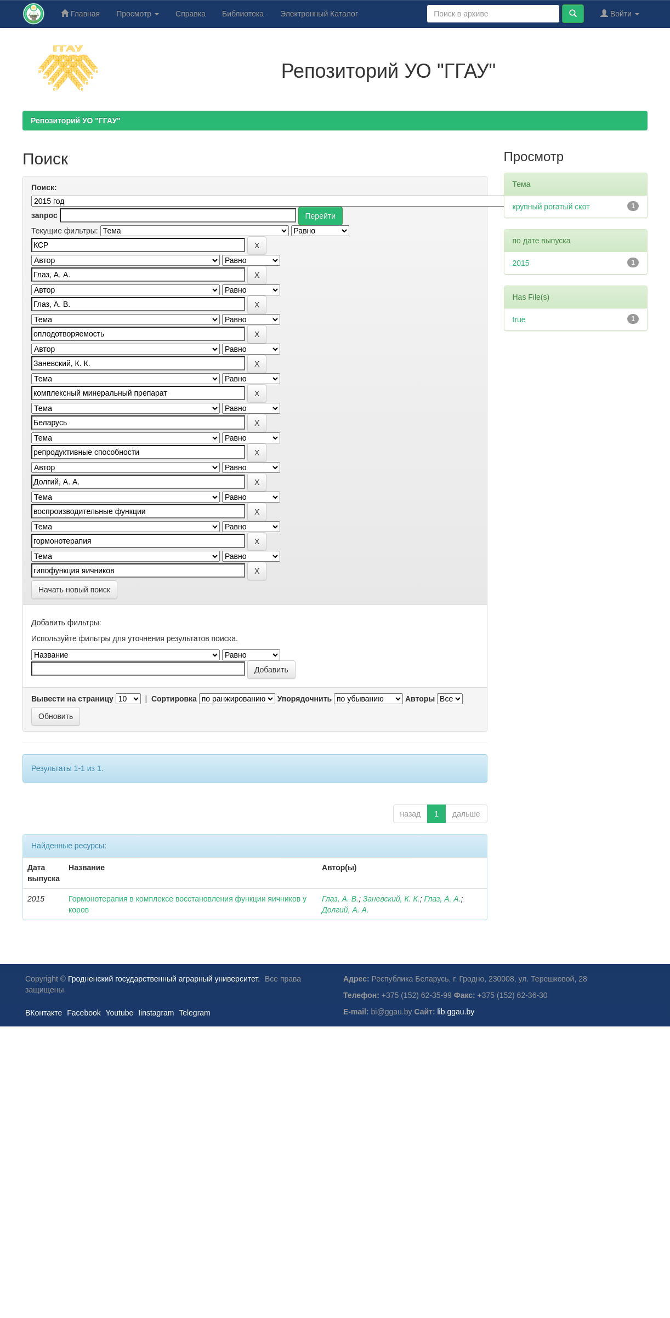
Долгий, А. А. (345, 909)
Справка (190, 13)
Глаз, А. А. (442, 898)
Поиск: (44, 187)
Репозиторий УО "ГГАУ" (76, 120)
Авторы (420, 698)
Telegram (195, 1012)
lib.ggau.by (456, 1011)
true (519, 319)
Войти (619, 13)
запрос (44, 215)
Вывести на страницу (72, 698)
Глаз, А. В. (340, 898)
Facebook (83, 1012)
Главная (80, 13)
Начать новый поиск (74, 589)
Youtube (119, 1012)
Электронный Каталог (319, 13)
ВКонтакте (43, 1012)
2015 (521, 263)
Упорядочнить (304, 698)
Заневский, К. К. (391, 898)
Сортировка (174, 698)
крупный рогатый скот (551, 206)
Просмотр (137, 13)
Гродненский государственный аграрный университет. (164, 978)
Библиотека (243, 13)
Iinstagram (156, 1012)
